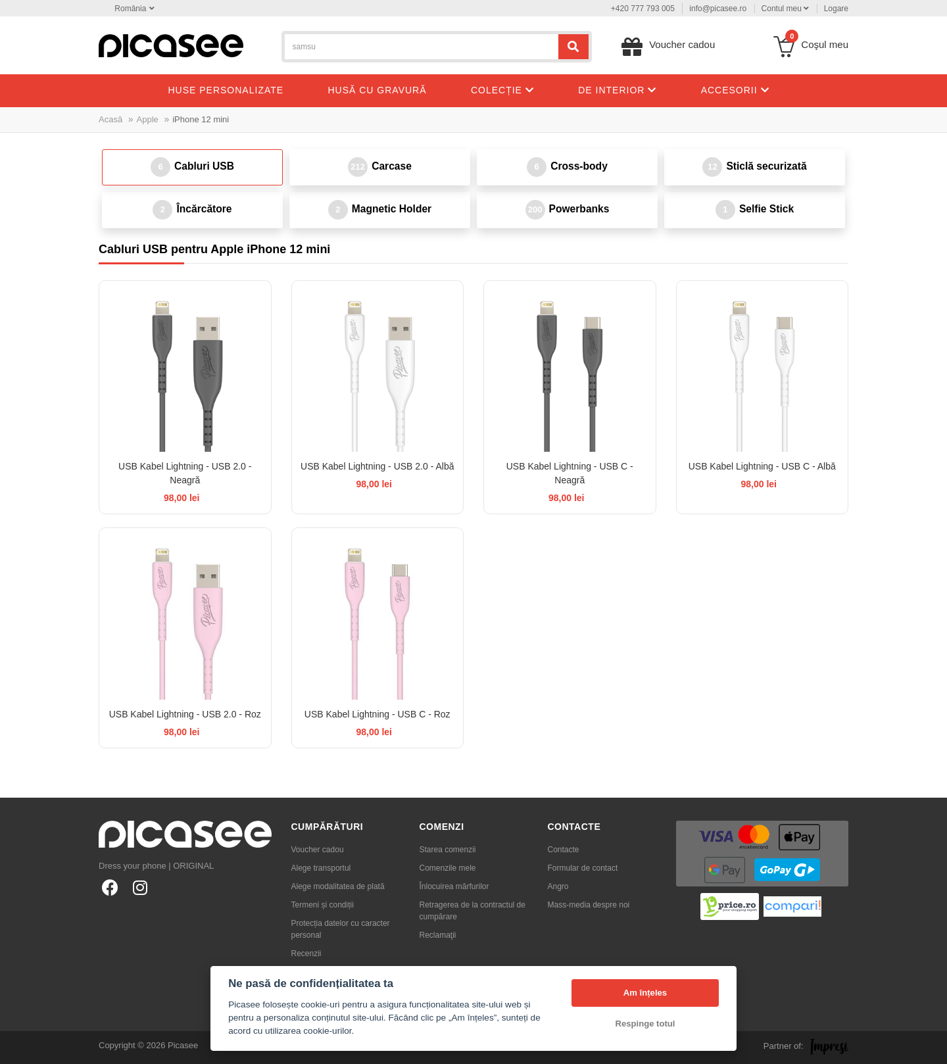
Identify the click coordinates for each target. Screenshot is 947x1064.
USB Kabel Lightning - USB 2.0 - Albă (377, 466)
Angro (558, 886)
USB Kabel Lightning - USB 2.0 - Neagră (184, 473)
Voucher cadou (317, 849)
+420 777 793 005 (643, 8)
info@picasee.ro (717, 8)
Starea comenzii (448, 849)
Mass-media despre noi (589, 904)
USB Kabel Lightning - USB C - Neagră (569, 473)
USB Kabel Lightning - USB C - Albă (762, 466)
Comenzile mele (448, 868)
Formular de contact (583, 868)
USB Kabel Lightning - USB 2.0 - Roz (185, 714)
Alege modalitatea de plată (338, 886)
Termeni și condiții (322, 904)
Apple (147, 119)
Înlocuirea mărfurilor (454, 886)
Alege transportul (321, 868)
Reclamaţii (438, 935)
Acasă (110, 119)
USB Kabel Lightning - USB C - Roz (377, 714)
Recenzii (306, 953)
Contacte (563, 849)
